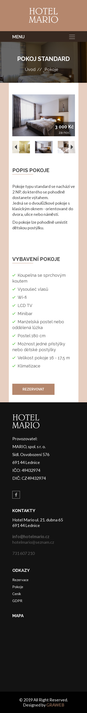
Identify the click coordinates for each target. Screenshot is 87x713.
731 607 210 (23, 553)
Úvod (30, 69)
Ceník (16, 594)
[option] (43, 115)
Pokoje (51, 69)
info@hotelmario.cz (30, 536)
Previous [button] (15, 147)
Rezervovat (33, 389)
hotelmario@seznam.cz (33, 542)
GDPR (17, 601)
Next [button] (71, 147)
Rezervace (20, 580)
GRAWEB (55, 704)
